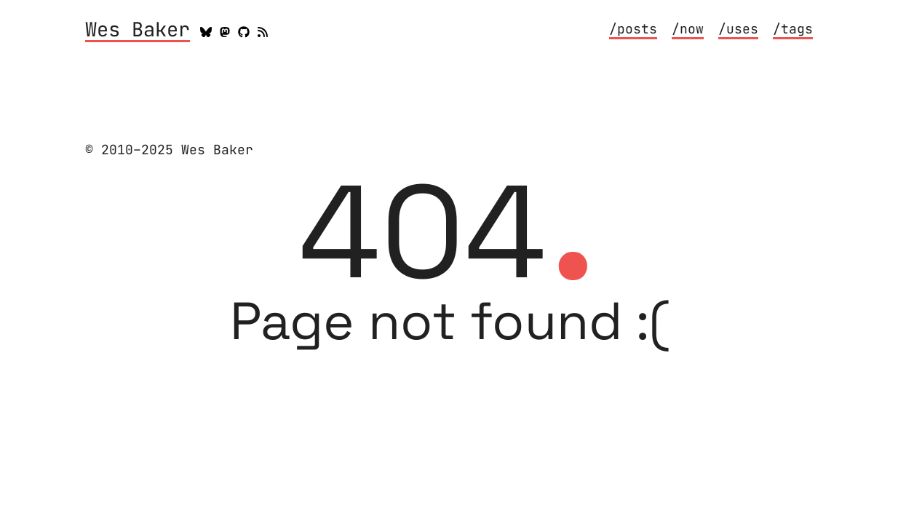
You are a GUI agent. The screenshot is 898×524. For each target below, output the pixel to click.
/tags (793, 28)
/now (688, 28)
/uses (738, 28)
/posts (633, 28)
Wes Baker (137, 30)
